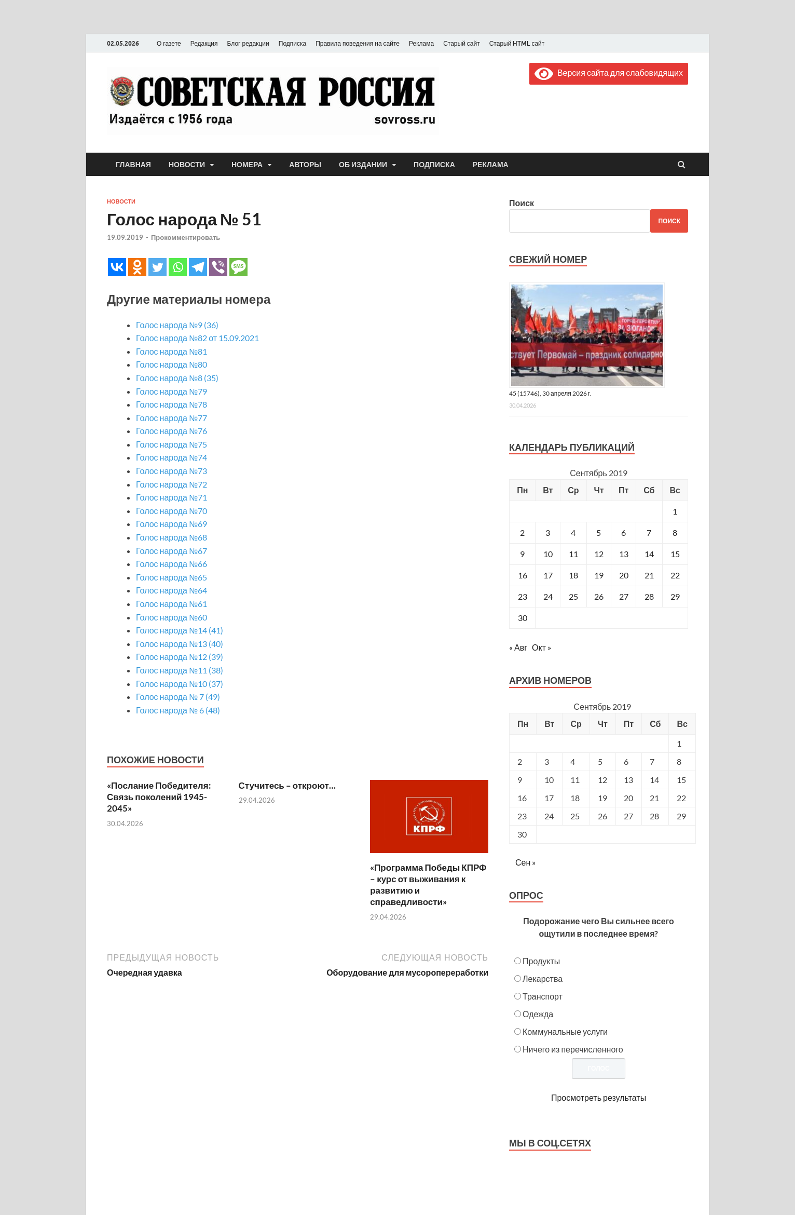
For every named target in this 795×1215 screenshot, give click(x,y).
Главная (133, 164)
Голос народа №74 (171, 457)
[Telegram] (198, 267)
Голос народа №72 (171, 484)
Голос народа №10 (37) (179, 683)
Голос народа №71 (171, 497)
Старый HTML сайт (517, 43)
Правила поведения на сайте (358, 43)
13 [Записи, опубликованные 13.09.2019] (623, 554)
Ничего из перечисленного (573, 1049)
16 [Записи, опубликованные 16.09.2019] (522, 575)
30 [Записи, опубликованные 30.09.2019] (522, 618)
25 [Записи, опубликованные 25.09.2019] (573, 596)
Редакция (204, 43)
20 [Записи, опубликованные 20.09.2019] (623, 575)
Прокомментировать (185, 237)
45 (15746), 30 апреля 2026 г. (550, 393)
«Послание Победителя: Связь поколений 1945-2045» (159, 797)
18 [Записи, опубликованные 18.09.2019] (573, 575)
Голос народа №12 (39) (179, 657)
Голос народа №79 (171, 391)
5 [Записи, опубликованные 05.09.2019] (598, 532)
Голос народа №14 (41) (179, 630)
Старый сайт (461, 43)
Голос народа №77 (171, 418)
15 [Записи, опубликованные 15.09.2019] (675, 554)
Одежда (538, 1014)
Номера (247, 164)
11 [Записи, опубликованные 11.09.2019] (573, 554)
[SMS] (238, 267)
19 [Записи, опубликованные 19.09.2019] (599, 575)
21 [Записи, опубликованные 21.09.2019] (649, 575)
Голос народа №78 (171, 404)
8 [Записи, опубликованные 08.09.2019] (675, 532)
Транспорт (543, 996)
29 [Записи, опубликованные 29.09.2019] (675, 596)
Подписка (292, 43)
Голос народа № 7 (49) (178, 696)
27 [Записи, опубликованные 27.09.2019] (623, 596)
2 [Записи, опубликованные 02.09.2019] (522, 532)
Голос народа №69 (171, 524)
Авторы (305, 164)
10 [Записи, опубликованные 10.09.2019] (548, 554)
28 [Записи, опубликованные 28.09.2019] (649, 596)
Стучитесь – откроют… (287, 785)
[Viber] (218, 267)
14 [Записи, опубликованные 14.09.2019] (649, 554)
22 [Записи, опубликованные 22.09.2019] (675, 575)
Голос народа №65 (171, 577)
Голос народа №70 (171, 511)
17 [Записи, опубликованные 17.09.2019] (548, 575)
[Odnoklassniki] (137, 267)
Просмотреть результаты (598, 1097)
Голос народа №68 (171, 537)
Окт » (541, 647)
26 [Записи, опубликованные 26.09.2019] (599, 596)
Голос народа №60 (171, 617)
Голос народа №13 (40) (179, 644)
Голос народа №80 (171, 364)
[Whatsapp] (178, 267)
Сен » (525, 862)
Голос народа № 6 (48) (178, 710)
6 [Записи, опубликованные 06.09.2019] (623, 532)
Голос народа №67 (171, 551)
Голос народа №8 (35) (177, 378)
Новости (187, 164)
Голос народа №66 (171, 564)
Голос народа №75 (171, 444)
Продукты (541, 961)
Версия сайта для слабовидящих (608, 72)
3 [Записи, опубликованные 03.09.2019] (547, 532)
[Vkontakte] (117, 267)
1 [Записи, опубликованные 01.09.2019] (675, 511)
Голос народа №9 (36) (177, 325)
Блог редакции (248, 43)
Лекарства (543, 978)
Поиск (521, 203)
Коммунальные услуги (565, 1031)
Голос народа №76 (171, 431)
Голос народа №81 (171, 351)
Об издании (363, 164)
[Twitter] (157, 267)
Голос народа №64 (171, 590)
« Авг (518, 647)
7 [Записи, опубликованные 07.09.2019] (649, 532)
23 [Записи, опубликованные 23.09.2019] (522, 596)
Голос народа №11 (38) (179, 670)
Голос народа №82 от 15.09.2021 (197, 338)
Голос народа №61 (171, 604)
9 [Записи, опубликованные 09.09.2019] (522, 554)
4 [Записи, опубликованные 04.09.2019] (573, 532)
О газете (169, 43)
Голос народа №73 (171, 471)
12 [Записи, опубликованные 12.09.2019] (599, 554)
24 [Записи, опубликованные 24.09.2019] (548, 596)
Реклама (421, 43)
